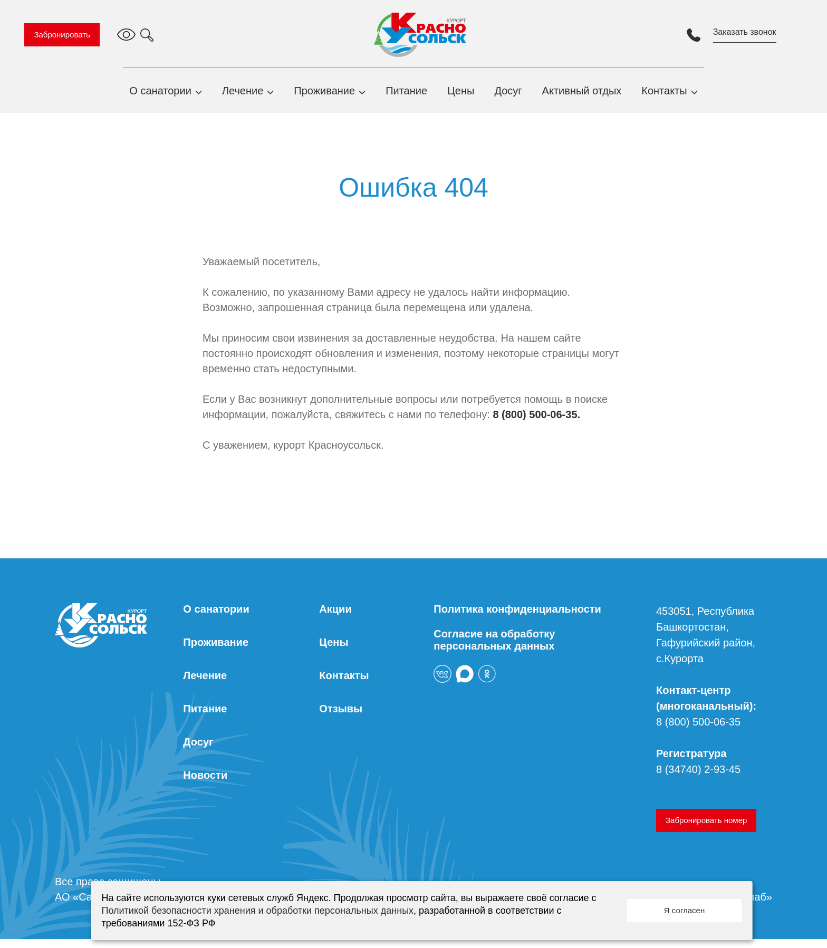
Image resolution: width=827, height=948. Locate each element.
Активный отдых (582, 95)
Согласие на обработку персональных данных (494, 649)
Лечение (242, 95)
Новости (205, 784)
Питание (406, 95)
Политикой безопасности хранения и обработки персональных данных (257, 910)
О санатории (160, 95)
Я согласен (684, 910)
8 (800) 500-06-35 (698, 731)
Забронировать (69, 34)
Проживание (324, 95)
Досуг (508, 95)
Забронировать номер (706, 829)
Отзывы (340, 717)
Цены (460, 95)
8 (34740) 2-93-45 (698, 778)
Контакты (664, 95)
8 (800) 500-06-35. (536, 423)
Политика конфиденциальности (517, 618)
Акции (335, 618)
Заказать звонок (737, 31)
